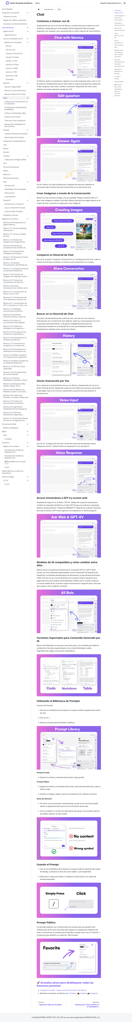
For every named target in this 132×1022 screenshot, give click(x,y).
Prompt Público (119, 82)
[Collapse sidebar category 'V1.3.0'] (27, 480)
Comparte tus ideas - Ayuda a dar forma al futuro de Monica (63, 990)
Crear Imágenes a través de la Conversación (119, 18)
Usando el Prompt (117, 78)
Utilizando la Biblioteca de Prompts (118, 71)
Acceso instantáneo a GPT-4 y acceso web (118, 44)
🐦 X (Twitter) (71, 993)
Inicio (37, 3)
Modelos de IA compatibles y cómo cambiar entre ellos (118, 53)
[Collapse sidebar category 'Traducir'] (27, 156)
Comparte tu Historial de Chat (119, 24)
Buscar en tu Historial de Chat (119, 29)
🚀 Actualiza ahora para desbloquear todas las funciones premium (65, 984)
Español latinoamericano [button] (110, 3)
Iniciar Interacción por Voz (119, 35)
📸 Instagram (92, 993)
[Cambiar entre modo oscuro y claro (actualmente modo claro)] (124, 3)
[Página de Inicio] (39, 9)
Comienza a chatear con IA (118, 12)
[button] (15, 12)
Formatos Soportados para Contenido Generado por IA (119, 63)
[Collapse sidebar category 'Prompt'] (27, 130)
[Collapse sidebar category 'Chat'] (27, 98)
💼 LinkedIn (82, 993)
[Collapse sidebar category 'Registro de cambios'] (27, 218)
